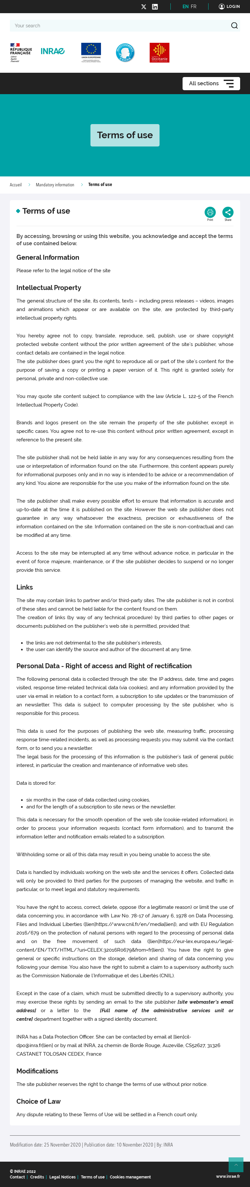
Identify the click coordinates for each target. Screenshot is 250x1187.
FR (193, 6)
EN (186, 6)
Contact (17, 1177)
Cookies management (130, 1177)
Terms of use (93, 1177)
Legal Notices (62, 1177)
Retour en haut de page (238, 1167)
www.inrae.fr (228, 1176)
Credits (37, 1177)
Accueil (16, 185)
